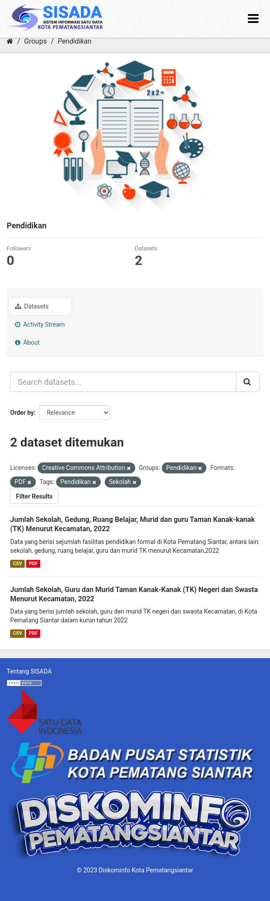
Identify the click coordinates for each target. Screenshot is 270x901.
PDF (33, 563)
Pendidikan (74, 41)
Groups (35, 41)
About (27, 342)
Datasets (32, 306)
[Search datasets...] (123, 382)
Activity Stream (40, 324)
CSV (17, 563)
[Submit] (248, 382)
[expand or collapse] (253, 19)
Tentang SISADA (29, 671)
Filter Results (34, 496)
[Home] (10, 41)
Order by (22, 412)
